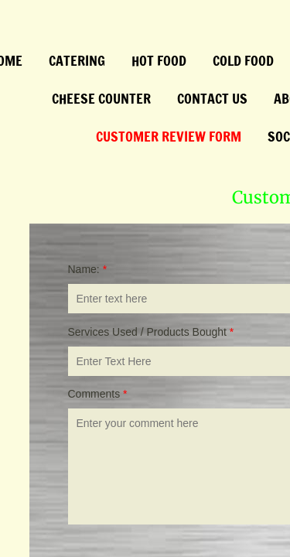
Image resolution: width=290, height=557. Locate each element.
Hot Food (158, 60)
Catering (77, 60)
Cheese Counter (101, 98)
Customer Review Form (168, 136)
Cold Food (243, 60)
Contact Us (212, 98)
